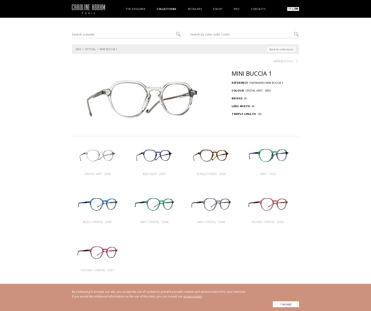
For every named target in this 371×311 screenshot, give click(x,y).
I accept (286, 304)
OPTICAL (90, 49)
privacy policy (192, 296)
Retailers (195, 8)
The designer (135, 8)
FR (290, 8)
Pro (237, 8)
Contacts (258, 8)
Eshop (217, 8)
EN (296, 8)
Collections (167, 8)
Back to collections (281, 49)
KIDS (78, 49)
